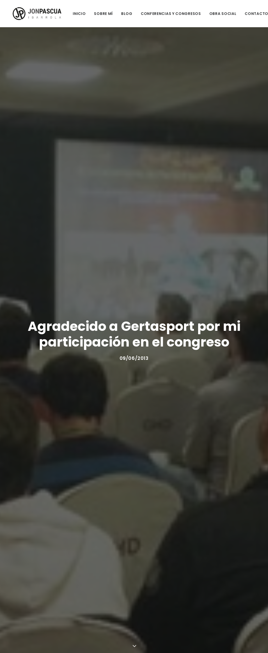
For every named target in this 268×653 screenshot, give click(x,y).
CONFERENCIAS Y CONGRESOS (166, 13)
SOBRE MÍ (98, 13)
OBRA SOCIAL (217, 13)
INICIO (74, 13)
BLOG (121, 13)
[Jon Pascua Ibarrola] (33, 13)
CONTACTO (251, 13)
